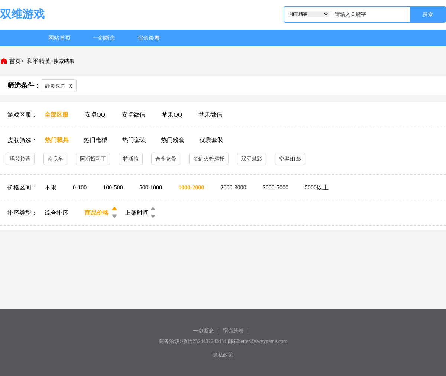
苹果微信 (210, 114)
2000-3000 (234, 187)
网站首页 (59, 38)
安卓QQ (96, 114)
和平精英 (39, 61)
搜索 (428, 14)
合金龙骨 (165, 159)
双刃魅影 (251, 159)
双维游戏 (22, 14)
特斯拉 (131, 159)
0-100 (80, 187)
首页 (15, 61)
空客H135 (290, 159)
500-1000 (151, 187)
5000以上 (317, 187)
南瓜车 (55, 159)
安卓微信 (134, 114)
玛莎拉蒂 (20, 159)
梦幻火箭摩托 (208, 159)
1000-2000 (192, 187)
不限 (51, 187)
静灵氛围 (58, 85)
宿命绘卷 (149, 38)
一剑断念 (104, 38)
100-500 (113, 187)
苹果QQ (173, 114)
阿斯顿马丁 (93, 159)
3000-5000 (276, 187)
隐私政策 (223, 355)
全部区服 (57, 114)
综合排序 (56, 213)
